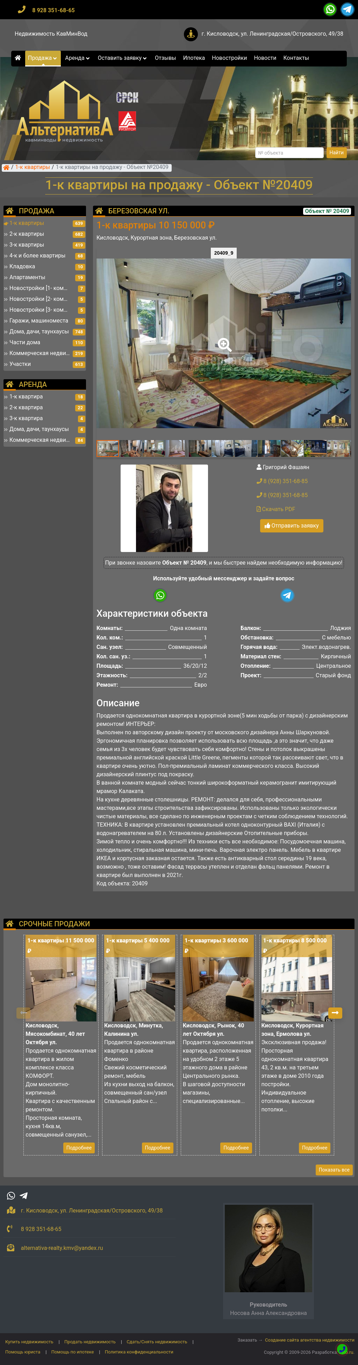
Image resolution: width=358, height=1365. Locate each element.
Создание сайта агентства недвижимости (310, 1340)
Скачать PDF (276, 509)
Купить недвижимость (29, 1341)
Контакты (296, 58)
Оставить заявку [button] (123, 58)
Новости (265, 58)
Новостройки (229, 58)
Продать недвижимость (90, 1341)
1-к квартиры (32, 167)
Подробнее (79, 1148)
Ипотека (194, 58)
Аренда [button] (78, 58)
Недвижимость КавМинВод (51, 33)
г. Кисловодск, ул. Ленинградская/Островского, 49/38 (272, 33)
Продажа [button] (43, 58)
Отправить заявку (292, 525)
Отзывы (165, 58)
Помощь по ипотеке (72, 1352)
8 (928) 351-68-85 (282, 481)
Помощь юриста (22, 1352)
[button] (223, 340)
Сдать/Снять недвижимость (157, 1341)
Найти (337, 152)
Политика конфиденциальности (139, 1352)
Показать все (334, 1170)
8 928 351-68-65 (53, 10)
